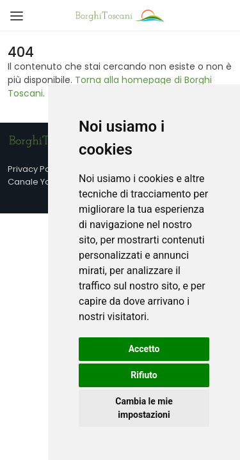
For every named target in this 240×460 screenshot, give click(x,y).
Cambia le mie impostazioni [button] (143, 408)
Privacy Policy (36, 169)
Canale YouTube (42, 182)
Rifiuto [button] (144, 375)
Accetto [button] (144, 349)
